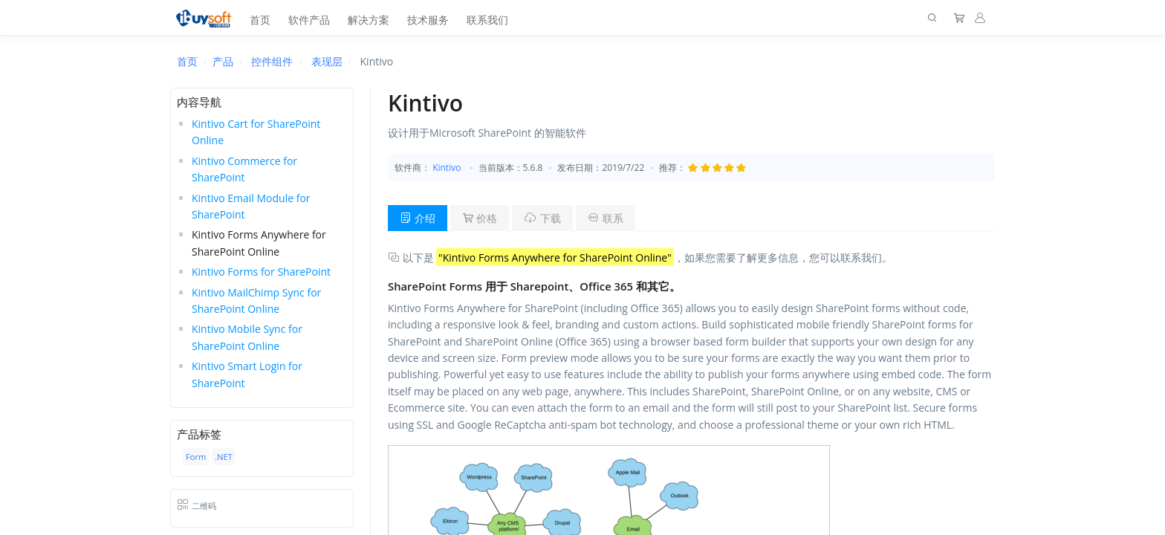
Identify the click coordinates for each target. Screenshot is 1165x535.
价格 (480, 218)
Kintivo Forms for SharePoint (261, 272)
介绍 (417, 218)
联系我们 (487, 20)
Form (196, 456)
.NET (224, 456)
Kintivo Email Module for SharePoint (251, 206)
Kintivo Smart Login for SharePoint (247, 374)
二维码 (196, 505)
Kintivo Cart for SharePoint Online (256, 132)
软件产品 (309, 20)
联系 (605, 218)
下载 (542, 218)
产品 (222, 61)
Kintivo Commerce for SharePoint (244, 169)
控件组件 (272, 61)
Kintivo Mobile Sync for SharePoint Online (247, 337)
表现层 (327, 61)
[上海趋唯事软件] (207, 17)
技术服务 (428, 20)
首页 (260, 20)
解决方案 (368, 20)
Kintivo (446, 167)
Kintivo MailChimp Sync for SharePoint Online (256, 300)
